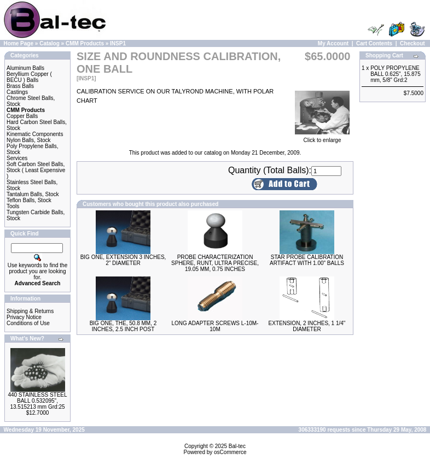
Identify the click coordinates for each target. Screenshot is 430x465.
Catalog (49, 43)
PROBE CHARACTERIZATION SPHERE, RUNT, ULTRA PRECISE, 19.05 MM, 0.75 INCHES (215, 263)
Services (17, 158)
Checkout (412, 43)
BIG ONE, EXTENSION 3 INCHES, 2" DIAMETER (123, 260)
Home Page (18, 43)
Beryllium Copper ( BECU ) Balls (29, 77)
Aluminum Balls (25, 68)
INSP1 (118, 43)
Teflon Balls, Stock (29, 200)
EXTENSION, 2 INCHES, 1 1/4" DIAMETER (307, 326)
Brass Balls (20, 86)
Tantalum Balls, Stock (33, 194)
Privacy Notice (24, 317)
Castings (17, 92)
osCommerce (230, 452)
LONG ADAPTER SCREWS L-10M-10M (215, 326)
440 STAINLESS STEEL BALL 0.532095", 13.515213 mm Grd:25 (37, 401)
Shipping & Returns (30, 311)
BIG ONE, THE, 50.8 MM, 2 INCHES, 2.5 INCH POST (123, 326)
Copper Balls (22, 116)
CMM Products (85, 43)
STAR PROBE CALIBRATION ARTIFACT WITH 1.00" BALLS (307, 260)
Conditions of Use (28, 323)
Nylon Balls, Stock (29, 140)
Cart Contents (374, 43)
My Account (333, 43)
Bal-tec (237, 446)
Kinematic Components (35, 134)
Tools (13, 206)
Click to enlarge (322, 137)
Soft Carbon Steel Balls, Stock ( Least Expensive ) (36, 170)
